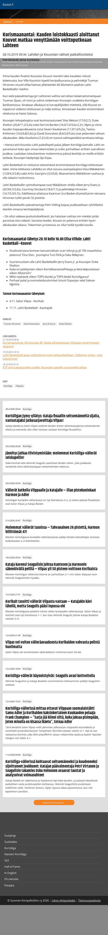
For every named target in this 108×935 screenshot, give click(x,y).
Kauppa (9, 885)
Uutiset (19, 21)
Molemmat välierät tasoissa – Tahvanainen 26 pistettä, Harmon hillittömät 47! (52, 529)
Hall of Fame (12, 867)
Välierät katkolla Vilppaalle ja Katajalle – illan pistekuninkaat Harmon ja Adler (50, 492)
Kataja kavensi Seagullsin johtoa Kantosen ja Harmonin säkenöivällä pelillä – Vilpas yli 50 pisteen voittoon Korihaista (51, 567)
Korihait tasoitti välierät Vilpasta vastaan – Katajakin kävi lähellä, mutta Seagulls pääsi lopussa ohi (48, 604)
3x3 (6, 860)
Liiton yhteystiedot (63, 900)
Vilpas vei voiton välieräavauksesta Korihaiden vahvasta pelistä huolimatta (52, 644)
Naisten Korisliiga (15, 854)
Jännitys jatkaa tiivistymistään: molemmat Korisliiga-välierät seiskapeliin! (51, 455)
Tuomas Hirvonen (12, 323)
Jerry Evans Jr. (49, 323)
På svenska (11, 879)
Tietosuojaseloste (89, 900)
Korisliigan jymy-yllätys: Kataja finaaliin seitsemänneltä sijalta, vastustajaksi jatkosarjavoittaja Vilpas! (52, 418)
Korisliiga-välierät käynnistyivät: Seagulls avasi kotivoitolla (50, 676)
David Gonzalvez (32, 323)
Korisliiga (8, 385)
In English (10, 873)
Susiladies (10, 842)
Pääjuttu (19, 385)
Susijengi (10, 835)
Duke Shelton (65, 323)
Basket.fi (8, 21)
